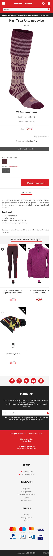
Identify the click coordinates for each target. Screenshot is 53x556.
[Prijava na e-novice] (48, 413)
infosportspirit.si (27, 474)
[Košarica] (48, 3)
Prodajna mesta (26, 518)
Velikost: (10, 166)
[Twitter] (26, 381)
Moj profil (26, 488)
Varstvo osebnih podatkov (26, 495)
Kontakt (26, 515)
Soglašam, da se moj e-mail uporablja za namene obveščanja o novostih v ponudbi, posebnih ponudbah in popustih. (27, 418)
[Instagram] (19, 381)
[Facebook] (12, 381)
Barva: (9, 157)
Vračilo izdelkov (26, 501)
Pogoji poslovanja (26, 491)
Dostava (26, 498)
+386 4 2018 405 (28, 471)
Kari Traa (33, 141)
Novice (26, 521)
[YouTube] (33, 381)
